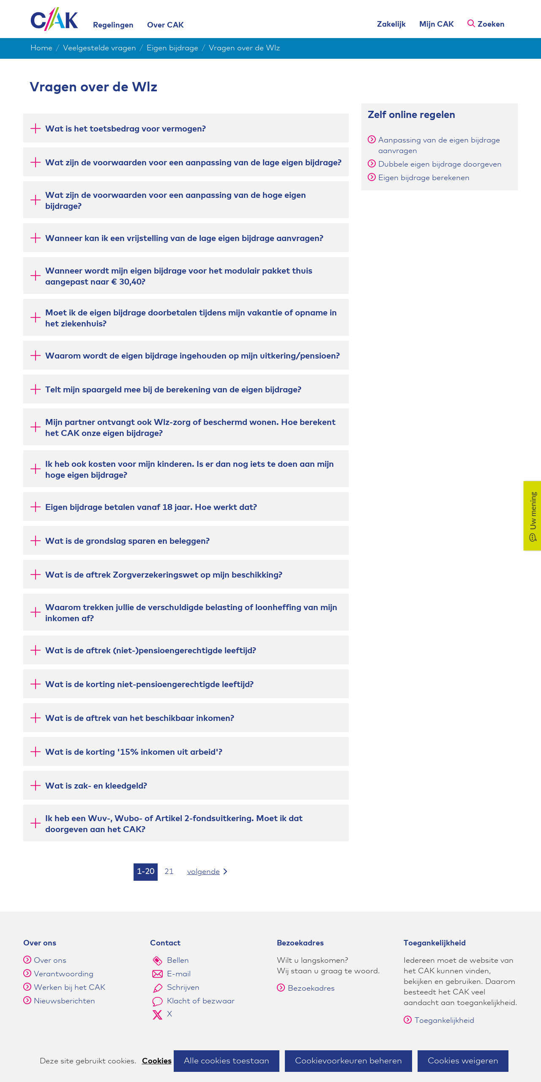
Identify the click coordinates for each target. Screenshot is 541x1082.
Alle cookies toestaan (226, 1061)
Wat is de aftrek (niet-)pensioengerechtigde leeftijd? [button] (150, 650)
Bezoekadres (306, 988)
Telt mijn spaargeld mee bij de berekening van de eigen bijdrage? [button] (173, 389)
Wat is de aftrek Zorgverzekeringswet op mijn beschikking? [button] (163, 574)
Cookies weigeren (463, 1061)
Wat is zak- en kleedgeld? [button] (96, 785)
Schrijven (183, 988)
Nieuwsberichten (64, 1001)
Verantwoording (63, 974)
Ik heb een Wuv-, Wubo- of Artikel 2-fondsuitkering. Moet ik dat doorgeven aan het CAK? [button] (174, 824)
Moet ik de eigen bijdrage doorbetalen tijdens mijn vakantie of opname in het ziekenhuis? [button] (191, 318)
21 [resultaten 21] (169, 872)
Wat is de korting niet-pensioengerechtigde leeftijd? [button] (149, 684)
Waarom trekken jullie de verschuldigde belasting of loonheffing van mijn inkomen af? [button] (191, 613)
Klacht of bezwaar (201, 1001)
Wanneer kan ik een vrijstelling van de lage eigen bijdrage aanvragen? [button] (184, 238)
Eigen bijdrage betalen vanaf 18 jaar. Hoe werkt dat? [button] (151, 507)
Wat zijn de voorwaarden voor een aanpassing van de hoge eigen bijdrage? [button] (175, 201)
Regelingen (113, 25)
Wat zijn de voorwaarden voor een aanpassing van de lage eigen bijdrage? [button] (193, 162)
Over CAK (165, 25)
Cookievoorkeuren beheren (348, 1061)
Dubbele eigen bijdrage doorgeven (440, 164)
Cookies (157, 1061)
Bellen (178, 960)
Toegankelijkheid (439, 1020)
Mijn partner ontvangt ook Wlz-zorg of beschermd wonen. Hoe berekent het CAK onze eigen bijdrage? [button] (190, 428)
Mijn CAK (436, 24)
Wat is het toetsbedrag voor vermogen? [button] (125, 128)
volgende (212, 871)
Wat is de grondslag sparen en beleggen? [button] (127, 540)
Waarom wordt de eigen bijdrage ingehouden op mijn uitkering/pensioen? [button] (192, 355)
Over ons (50, 960)
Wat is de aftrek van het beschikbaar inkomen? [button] (139, 718)
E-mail (179, 974)
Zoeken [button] (491, 24)
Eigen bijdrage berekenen (424, 178)
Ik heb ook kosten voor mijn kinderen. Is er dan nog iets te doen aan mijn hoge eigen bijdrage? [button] (189, 469)
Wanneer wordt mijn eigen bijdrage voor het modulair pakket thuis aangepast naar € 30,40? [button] (178, 276)
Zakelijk (391, 24)
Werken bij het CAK (69, 988)
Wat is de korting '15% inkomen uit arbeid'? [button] (133, 751)
